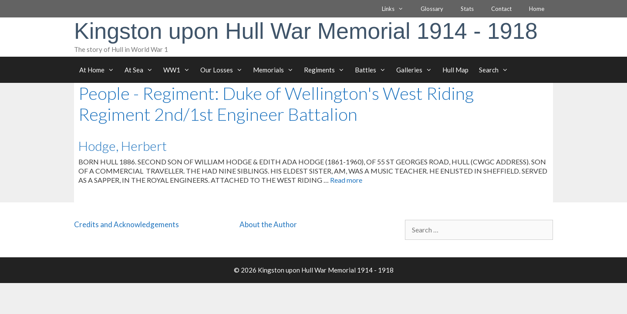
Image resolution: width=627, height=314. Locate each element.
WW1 (179, 70)
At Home (99, 70)
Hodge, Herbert (122, 146)
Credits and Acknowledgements (126, 224)
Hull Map (455, 70)
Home (536, 8)
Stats (467, 8)
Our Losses (224, 70)
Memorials (276, 70)
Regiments (327, 70)
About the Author (268, 224)
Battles (373, 70)
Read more (346, 180)
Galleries (416, 70)
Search (496, 70)
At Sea (141, 70)
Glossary (432, 8)
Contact (501, 8)
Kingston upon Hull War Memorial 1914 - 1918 (306, 31)
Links (397, 8)
